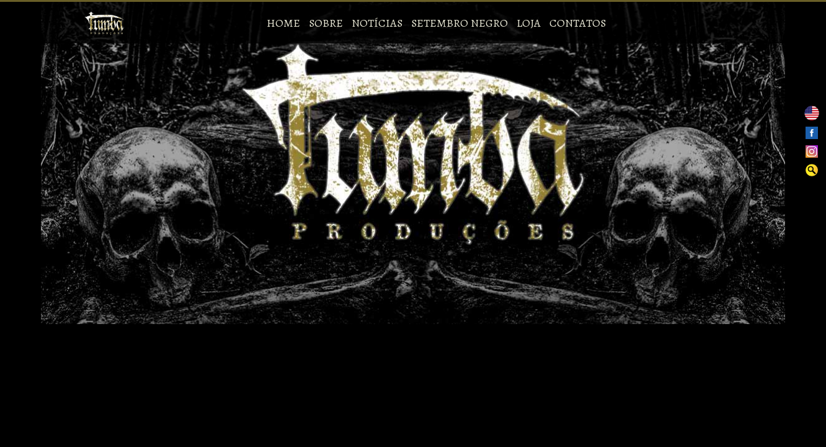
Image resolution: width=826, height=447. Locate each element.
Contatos (577, 23)
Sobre (326, 23)
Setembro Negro (459, 23)
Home (283, 23)
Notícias (377, 23)
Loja (529, 23)
